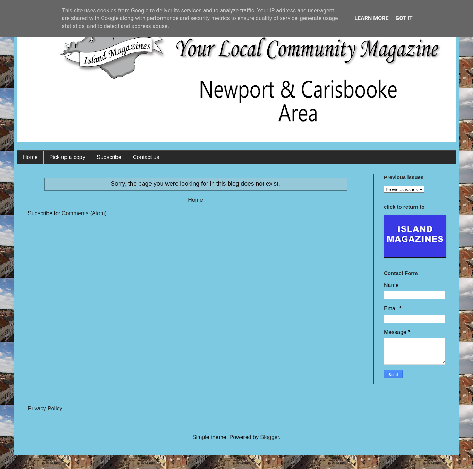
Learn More (371, 18)
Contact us (146, 157)
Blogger (269, 437)
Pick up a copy (67, 157)
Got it (403, 18)
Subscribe (109, 157)
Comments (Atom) (84, 213)
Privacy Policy (45, 408)
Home (30, 157)
